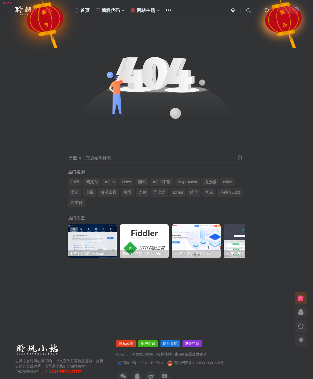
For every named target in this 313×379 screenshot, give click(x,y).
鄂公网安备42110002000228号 (195, 363)
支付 (142, 192)
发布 (288, 10)
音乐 (209, 192)
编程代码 (110, 10)
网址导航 (170, 343)
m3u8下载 (162, 182)
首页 (82, 10)
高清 (75, 192)
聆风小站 (164, 354)
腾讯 (142, 182)
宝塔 (127, 192)
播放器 (210, 182)
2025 (75, 182)
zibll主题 (185, 354)
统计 (194, 192)
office (227, 182)
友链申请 (192, 343)
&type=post (187, 182)
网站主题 (145, 10)
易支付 (77, 203)
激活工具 (108, 192)
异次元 (159, 192)
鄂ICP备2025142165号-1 (139, 363)
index (126, 182)
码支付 (92, 182)
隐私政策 (126, 343)
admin (177, 192)
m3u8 (110, 182)
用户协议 (148, 343)
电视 (90, 192)
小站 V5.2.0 (230, 192)
